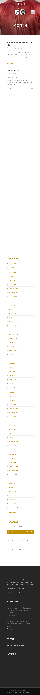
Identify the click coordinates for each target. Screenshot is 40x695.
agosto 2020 (12, 425)
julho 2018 (12, 487)
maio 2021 (12, 392)
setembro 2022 (13, 346)
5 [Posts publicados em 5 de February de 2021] (27, 536)
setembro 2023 (13, 301)
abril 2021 (12, 396)
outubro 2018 (13, 475)
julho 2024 (12, 268)
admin (22, 48)
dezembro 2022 (13, 334)
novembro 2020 (13, 413)
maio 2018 (12, 495)
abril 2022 (12, 367)
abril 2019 (12, 450)
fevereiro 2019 (13, 458)
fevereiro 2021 (13, 400)
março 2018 (12, 504)
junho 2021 (12, 388)
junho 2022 (12, 359)
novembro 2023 (13, 293)
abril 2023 (12, 322)
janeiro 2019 (12, 462)
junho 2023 (12, 313)
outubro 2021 (13, 375)
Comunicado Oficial (15, 70)
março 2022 (12, 371)
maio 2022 (12, 363)
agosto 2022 (12, 351)
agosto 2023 (12, 305)
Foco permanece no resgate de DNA (19, 43)
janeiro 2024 (12, 284)
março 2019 (12, 454)
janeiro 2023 (12, 330)
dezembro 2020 (13, 408)
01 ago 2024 (12, 629)
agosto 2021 (12, 380)
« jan (12, 558)
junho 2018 (12, 491)
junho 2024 (12, 272)
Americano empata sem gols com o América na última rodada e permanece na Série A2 (19, 623)
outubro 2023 (13, 297)
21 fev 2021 (12, 74)
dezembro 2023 (13, 288)
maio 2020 (12, 433)
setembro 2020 (13, 421)
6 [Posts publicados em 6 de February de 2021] (31, 536)
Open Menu (33, 12)
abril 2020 (12, 437)
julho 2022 (12, 355)
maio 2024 (12, 276)
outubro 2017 (13, 512)
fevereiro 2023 (13, 326)
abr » (27, 558)
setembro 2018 (13, 479)
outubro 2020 (13, 417)
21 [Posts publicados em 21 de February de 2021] (8, 549)
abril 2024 (12, 280)
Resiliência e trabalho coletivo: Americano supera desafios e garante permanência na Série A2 (20, 610)
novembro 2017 (13, 508)
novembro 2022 (13, 338)
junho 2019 (12, 446)
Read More (10, 63)
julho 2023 (12, 309)
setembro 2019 (13, 442)
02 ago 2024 (12, 616)
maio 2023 (12, 317)
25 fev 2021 (12, 48)
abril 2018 (12, 500)
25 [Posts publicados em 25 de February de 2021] (24, 549)
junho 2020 (12, 429)
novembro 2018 (13, 471)
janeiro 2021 (12, 404)
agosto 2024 (12, 264)
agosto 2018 (12, 483)
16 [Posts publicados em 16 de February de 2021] (16, 545)
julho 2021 (12, 384)
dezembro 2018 (13, 466)
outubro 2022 (13, 342)
